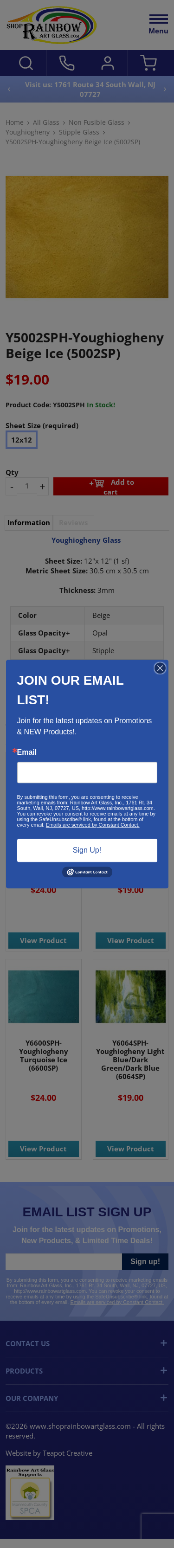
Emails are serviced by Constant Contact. (93, 825)
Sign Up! (87, 850)
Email (27, 752)
